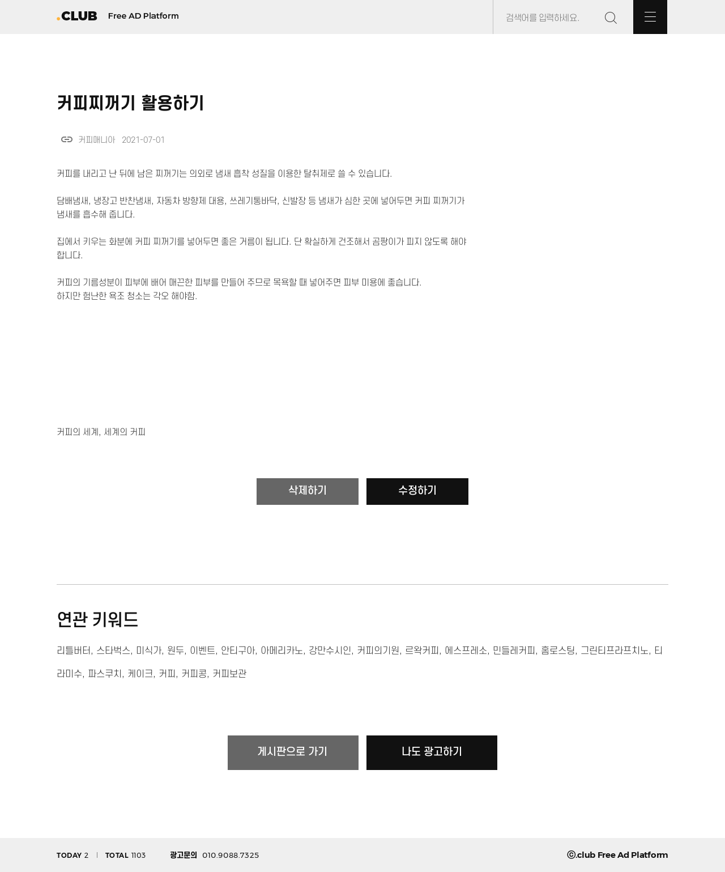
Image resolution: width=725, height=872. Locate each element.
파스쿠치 (105, 674)
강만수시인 (330, 651)
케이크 (140, 674)
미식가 (148, 651)
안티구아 (238, 651)
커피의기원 (378, 651)
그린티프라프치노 (615, 651)
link (67, 139)
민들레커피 (514, 651)
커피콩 (194, 674)
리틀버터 (74, 651)
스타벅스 (113, 651)
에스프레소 (466, 651)
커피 (167, 674)
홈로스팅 (558, 651)
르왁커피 (422, 651)
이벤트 (202, 651)
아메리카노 (282, 651)
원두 (175, 651)
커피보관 (229, 674)
